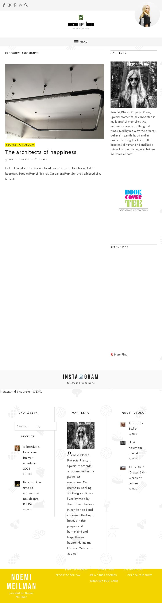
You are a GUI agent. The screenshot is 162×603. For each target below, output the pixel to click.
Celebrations (133, 569)
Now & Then (106, 569)
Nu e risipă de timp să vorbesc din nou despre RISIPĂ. (32, 493)
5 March (24, 159)
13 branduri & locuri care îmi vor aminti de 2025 (31, 458)
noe (11, 159)
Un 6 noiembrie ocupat (136, 447)
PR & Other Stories (103, 575)
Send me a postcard (104, 580)
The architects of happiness (41, 152)
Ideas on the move (139, 575)
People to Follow (20, 144)
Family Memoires (76, 569)
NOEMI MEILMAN (22, 582)
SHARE (41, 159)
